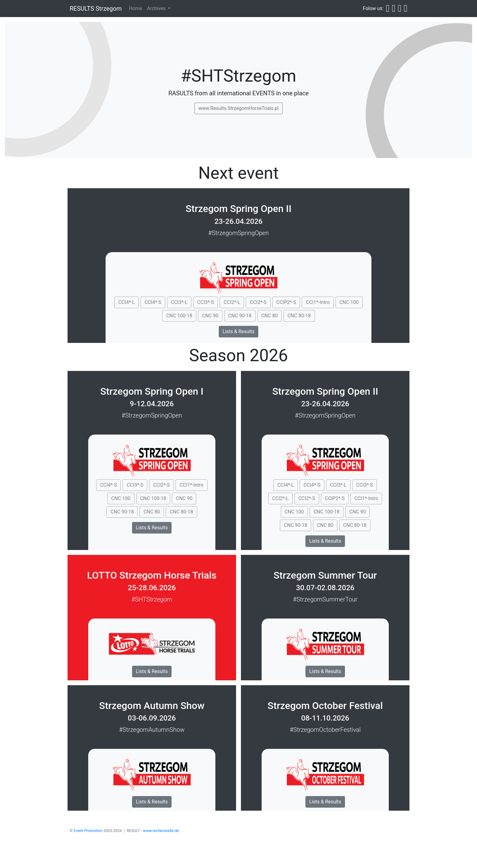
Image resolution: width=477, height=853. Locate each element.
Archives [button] (157, 8)
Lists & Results (239, 331)
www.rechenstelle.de (161, 830)
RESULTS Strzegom (96, 8)
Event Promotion (88, 830)
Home (135, 8)
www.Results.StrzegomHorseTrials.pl (238, 108)
